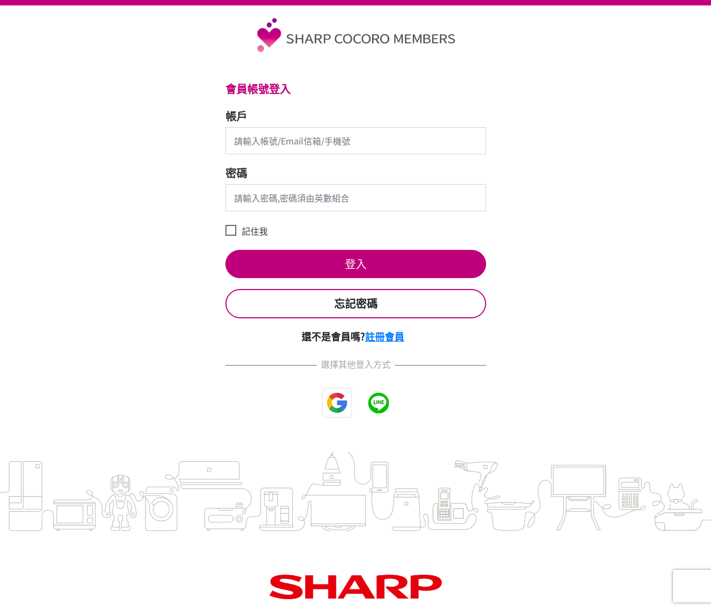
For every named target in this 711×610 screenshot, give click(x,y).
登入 (356, 264)
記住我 (255, 230)
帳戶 (236, 116)
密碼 (236, 173)
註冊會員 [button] (384, 336)
